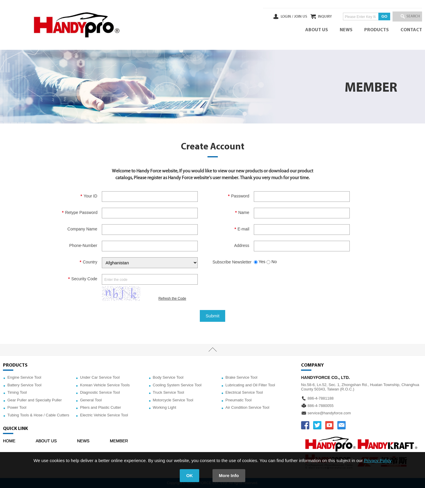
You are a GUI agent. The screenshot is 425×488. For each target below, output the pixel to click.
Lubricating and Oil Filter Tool (250, 385)
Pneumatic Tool (238, 400)
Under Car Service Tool (100, 377)
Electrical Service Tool (244, 392)
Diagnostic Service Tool (100, 392)
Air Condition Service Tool (247, 407)
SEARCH (410, 16)
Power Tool (16, 407)
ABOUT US (316, 30)
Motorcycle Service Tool (173, 400)
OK (189, 475)
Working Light (164, 407)
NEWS (346, 30)
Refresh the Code (172, 298)
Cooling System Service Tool (177, 385)
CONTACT (411, 30)
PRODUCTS (376, 30)
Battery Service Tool (24, 385)
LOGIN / (270, 16)
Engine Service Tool (24, 377)
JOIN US (284, 16)
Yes (259, 261)
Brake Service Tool (241, 377)
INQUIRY (317, 16)
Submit (213, 315)
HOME (9, 440)
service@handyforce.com (329, 413)
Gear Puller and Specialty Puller (34, 400)
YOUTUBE (329, 425)
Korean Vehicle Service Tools (105, 385)
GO (376, 16)
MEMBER (119, 440)
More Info (229, 475)
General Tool (91, 400)
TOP (212, 350)
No (272, 261)
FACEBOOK (305, 425)
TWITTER (317, 425)
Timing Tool (17, 392)
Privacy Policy (377, 460)
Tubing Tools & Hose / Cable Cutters (38, 415)
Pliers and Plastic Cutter (100, 407)
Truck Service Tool (168, 392)
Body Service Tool (168, 377)
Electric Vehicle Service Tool (104, 415)
